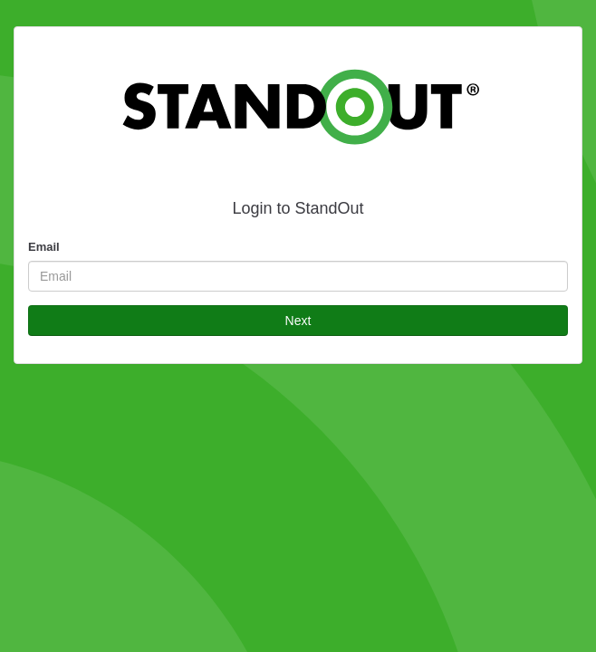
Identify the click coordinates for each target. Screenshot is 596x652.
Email (44, 247)
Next (298, 320)
